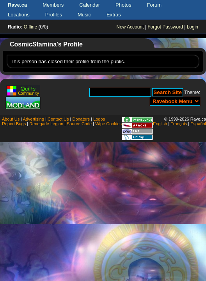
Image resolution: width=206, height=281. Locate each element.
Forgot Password (165, 27)
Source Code (79, 123)
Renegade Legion (46, 123)
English (160, 123)
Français (178, 123)
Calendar (89, 5)
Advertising (33, 119)
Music (84, 15)
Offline (30, 27)
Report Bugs (14, 123)
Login (192, 27)
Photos (123, 5)
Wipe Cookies (108, 123)
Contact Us (58, 119)
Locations (19, 15)
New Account (130, 27)
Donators (81, 119)
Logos (99, 119)
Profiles (53, 15)
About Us (11, 119)
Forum (154, 5)
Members (53, 5)
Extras (114, 15)
